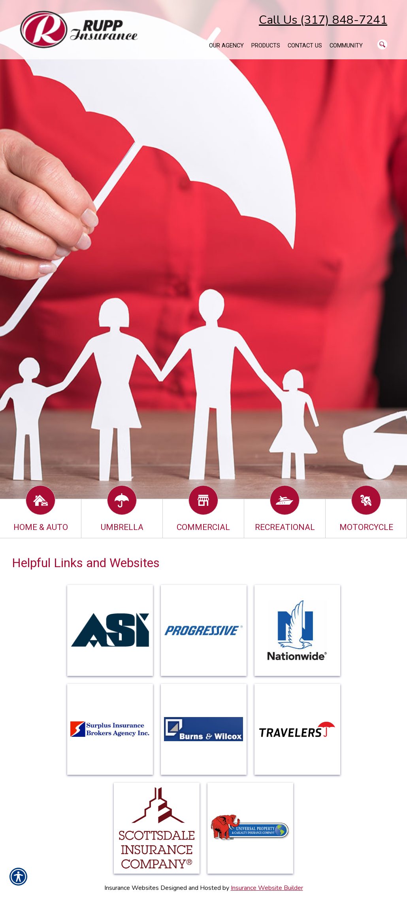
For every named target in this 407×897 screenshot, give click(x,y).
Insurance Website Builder (267, 888)
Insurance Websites (131, 888)
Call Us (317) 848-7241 (323, 20)
